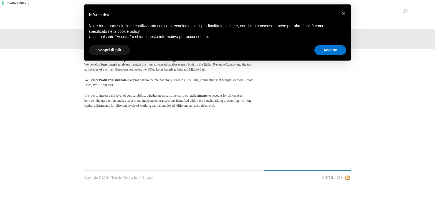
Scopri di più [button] (109, 50)
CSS (339, 177)
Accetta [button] (330, 50)
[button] (343, 13)
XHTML (328, 177)
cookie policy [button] (129, 31)
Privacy (148, 177)
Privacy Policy (16, 2)
